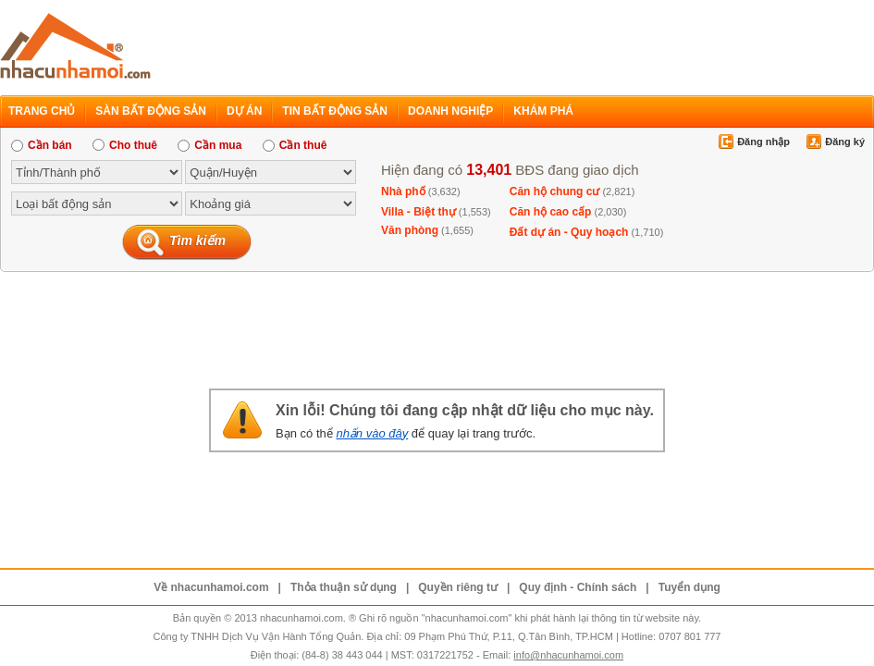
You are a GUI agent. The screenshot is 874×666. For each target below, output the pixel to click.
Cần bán (41, 145)
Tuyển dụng (689, 587)
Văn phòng (409, 230)
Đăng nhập (763, 141)
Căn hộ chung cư (555, 191)
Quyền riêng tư (458, 587)
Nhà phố (403, 191)
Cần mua (209, 145)
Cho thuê (124, 145)
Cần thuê (295, 145)
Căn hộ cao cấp (551, 211)
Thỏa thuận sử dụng (343, 587)
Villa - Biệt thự (418, 211)
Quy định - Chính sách (577, 587)
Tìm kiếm (197, 240)
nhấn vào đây (372, 433)
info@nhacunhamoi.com (568, 654)
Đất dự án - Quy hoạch (569, 232)
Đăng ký (845, 141)
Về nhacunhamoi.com (211, 587)
